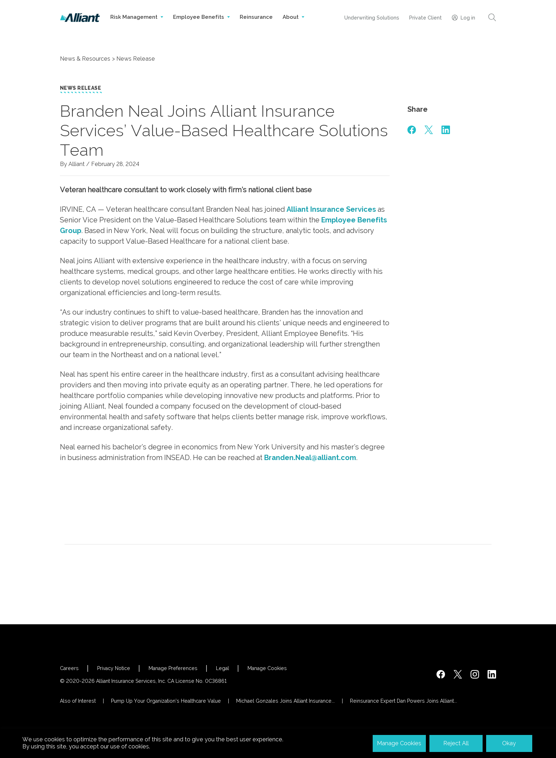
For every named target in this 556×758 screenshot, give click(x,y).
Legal (222, 668)
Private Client (425, 18)
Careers (69, 668)
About (293, 24)
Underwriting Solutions (371, 18)
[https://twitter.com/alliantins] (458, 674)
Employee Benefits (201, 24)
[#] (411, 130)
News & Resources (85, 58)
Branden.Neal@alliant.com (310, 457)
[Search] (492, 17)
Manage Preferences (173, 668)
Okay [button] (509, 743)
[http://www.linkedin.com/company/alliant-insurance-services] (492, 674)
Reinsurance (256, 17)
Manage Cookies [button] (399, 743)
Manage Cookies (267, 668)
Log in (463, 18)
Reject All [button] (456, 743)
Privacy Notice (113, 668)
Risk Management (136, 24)
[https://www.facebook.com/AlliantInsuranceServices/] (441, 674)
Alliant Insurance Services (331, 209)
